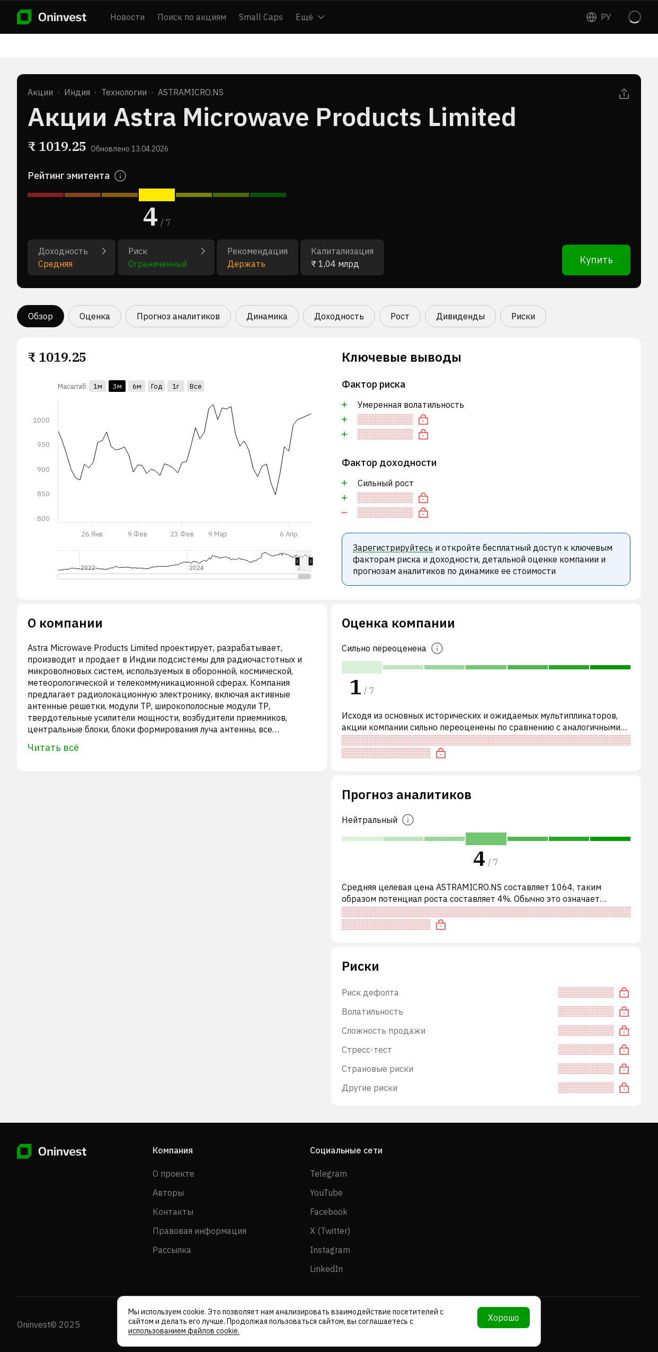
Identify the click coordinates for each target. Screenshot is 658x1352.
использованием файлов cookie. (183, 1331)
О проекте (173, 1173)
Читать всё (53, 747)
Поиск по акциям (191, 17)
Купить (596, 260)
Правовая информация (199, 1230)
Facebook (329, 1211)
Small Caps (261, 17)
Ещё (310, 17)
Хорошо (503, 1317)
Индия (77, 92)
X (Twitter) (330, 1230)
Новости (127, 17)
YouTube (326, 1192)
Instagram (330, 1249)
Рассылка (172, 1249)
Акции (40, 92)
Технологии (124, 92)
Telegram (328, 1173)
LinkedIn (326, 1269)
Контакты (173, 1211)
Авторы (168, 1192)
